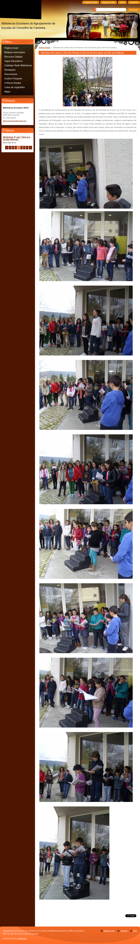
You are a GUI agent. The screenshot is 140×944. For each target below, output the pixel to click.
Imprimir (123, 931)
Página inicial (11, 48)
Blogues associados (14, 52)
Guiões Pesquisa (13, 78)
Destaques (9, 70)
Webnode (22, 938)
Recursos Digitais (13, 56)
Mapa (7, 91)
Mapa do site (109, 931)
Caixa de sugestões (14, 87)
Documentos (10, 74)
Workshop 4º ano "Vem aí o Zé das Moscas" (16, 138)
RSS (135, 931)
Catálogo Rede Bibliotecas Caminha (18, 66)
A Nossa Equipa (12, 83)
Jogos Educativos (13, 61)
